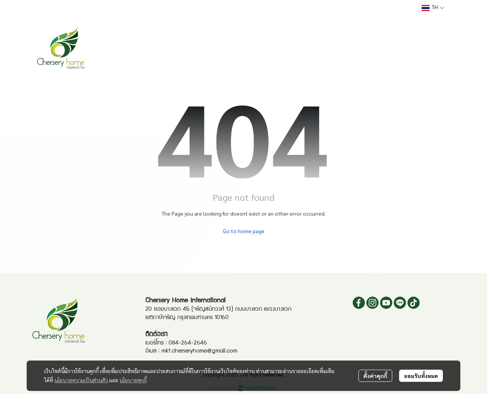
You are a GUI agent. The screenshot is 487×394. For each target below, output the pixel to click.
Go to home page (243, 230)
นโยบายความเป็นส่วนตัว (81, 380)
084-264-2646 (188, 343)
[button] (433, 8)
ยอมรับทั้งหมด (421, 375)
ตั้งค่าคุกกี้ (375, 375)
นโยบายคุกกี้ (133, 380)
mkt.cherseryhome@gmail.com (199, 351)
